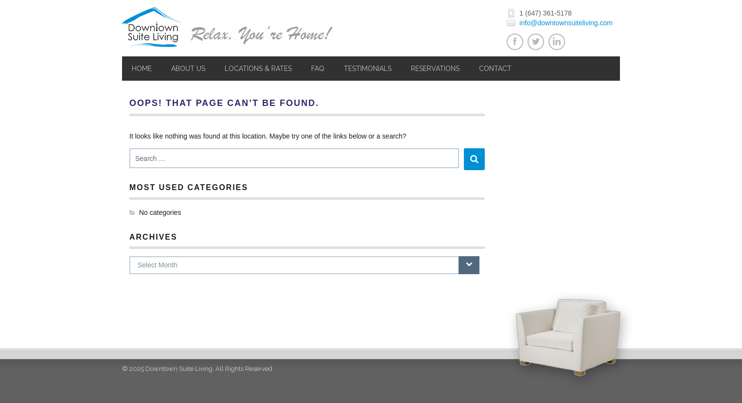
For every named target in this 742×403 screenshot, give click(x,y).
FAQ (317, 68)
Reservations (435, 68)
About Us (188, 68)
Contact (495, 68)
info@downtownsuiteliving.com (566, 23)
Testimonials (367, 68)
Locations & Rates (258, 68)
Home (142, 68)
